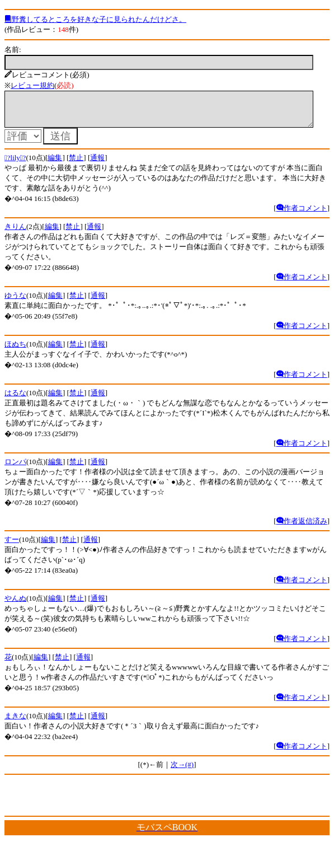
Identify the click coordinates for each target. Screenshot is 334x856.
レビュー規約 (32, 85)
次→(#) (182, 771)
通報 (97, 164)
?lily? (15, 164)
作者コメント (301, 215)
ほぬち (15, 351)
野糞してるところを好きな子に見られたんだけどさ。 (95, 19)
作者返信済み (301, 527)
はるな (15, 399)
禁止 (76, 164)
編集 (55, 164)
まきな (15, 722)
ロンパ (15, 468)
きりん (15, 233)
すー (11, 546)
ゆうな (15, 302)
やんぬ (15, 605)
